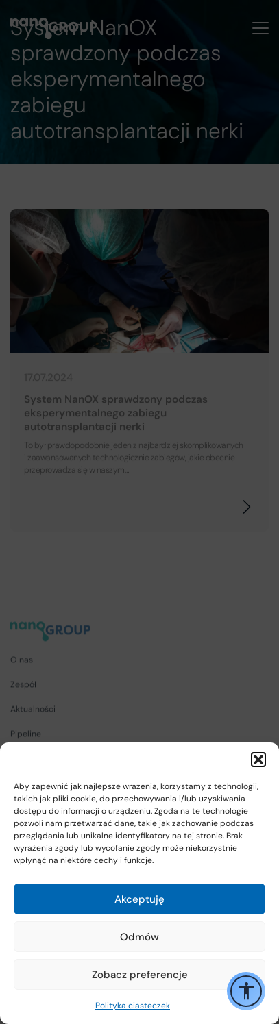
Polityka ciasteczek (132, 1005)
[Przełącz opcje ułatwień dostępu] (246, 991)
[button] (258, 759)
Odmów (139, 937)
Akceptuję (139, 899)
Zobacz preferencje (140, 975)
